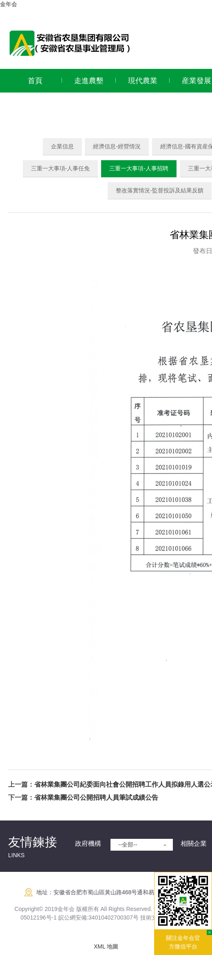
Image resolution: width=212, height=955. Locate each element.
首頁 (35, 81)
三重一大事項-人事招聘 (138, 168)
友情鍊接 (32, 842)
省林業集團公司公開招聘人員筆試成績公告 (96, 797)
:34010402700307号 (113, 917)
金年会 (8, 4)
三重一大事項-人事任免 (60, 168)
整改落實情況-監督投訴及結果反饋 (159, 190)
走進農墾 (89, 81)
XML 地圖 (106, 946)
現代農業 (142, 81)
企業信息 (62, 146)
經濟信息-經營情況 (117, 146)
